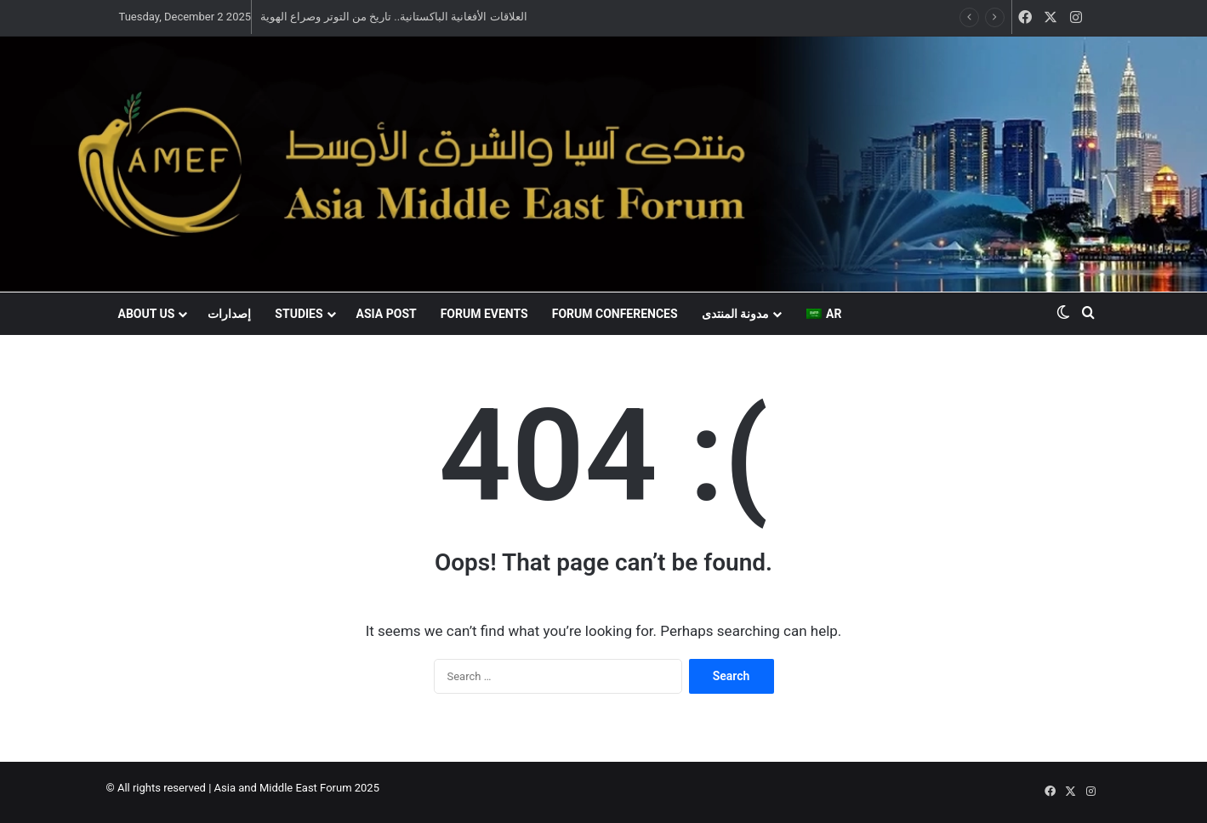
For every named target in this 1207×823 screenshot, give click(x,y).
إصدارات (229, 314)
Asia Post (386, 314)
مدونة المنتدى (735, 314)
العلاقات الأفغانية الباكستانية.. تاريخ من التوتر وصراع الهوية (393, 16)
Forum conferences (615, 314)
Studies (298, 314)
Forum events (484, 314)
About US (146, 314)
